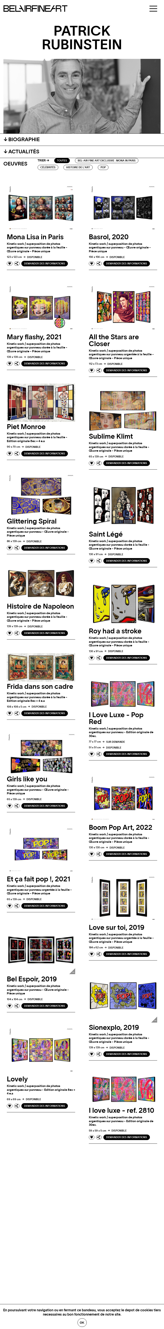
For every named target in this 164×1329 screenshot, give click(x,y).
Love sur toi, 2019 (116, 927)
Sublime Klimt (111, 436)
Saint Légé (106, 534)
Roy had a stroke (115, 631)
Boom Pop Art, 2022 (120, 827)
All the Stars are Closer (114, 340)
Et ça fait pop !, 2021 (38, 879)
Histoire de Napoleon (40, 606)
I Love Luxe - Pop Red (116, 718)
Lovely (17, 1079)
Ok (82, 1322)
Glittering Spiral (32, 521)
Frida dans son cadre (40, 686)
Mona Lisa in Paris (35, 237)
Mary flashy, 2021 (34, 337)
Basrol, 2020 (109, 237)
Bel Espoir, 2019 (32, 979)
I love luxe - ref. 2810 (121, 1110)
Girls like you (27, 779)
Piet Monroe (26, 427)
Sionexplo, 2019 (114, 1027)
